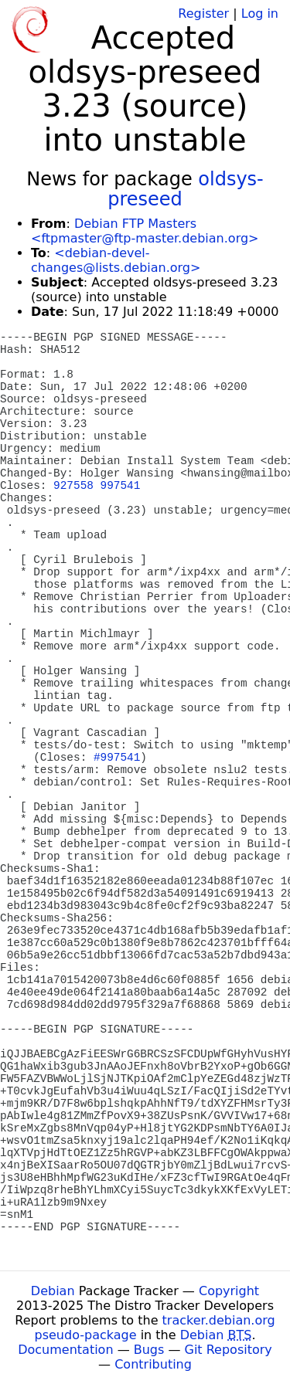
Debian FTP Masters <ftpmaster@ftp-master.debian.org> (144, 231)
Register (203, 13)
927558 (73, 486)
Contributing (153, 1364)
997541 (121, 486)
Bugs (149, 1349)
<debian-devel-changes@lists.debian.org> (115, 260)
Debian (53, 1291)
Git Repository (228, 1349)
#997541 (117, 757)
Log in (259, 13)
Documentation (65, 1349)
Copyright (229, 1291)
